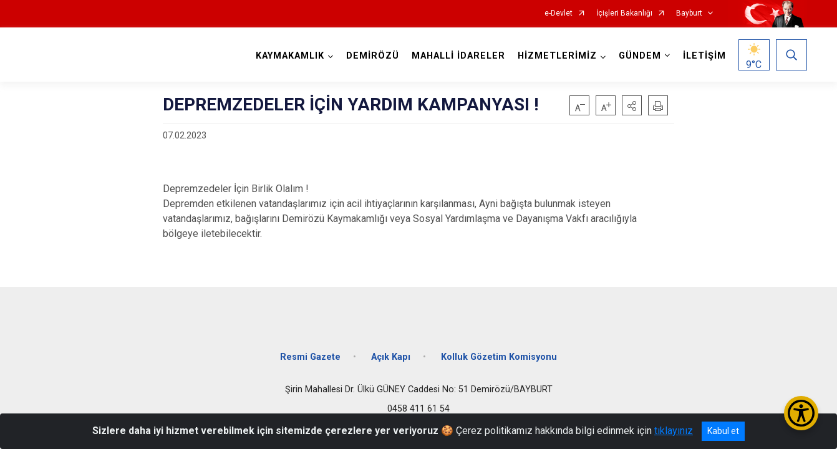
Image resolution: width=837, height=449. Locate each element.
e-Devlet (558, 13)
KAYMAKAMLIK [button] (290, 56)
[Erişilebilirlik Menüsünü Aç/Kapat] (801, 413)
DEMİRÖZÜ (372, 56)
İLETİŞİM (704, 56)
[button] (632, 105)
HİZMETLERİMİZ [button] (557, 56)
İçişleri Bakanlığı (624, 13)
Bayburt (689, 13)
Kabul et (723, 431)
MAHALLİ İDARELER (458, 56)
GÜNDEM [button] (640, 56)
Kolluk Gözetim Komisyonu (499, 357)
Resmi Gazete (310, 357)
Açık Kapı (390, 357)
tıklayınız (673, 431)
